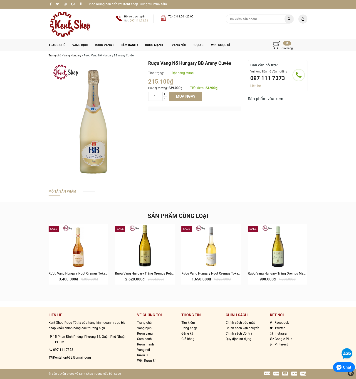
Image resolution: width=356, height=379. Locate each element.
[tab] (62, 191)
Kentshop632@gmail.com (72, 357)
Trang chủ (57, 45)
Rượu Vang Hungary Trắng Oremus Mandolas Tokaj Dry (288, 273)
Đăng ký (187, 333)
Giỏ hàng (187, 339)
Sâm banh (129, 45)
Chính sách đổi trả (239, 333)
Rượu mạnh (155, 45)
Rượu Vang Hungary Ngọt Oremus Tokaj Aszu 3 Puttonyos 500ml (228, 273)
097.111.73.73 (139, 20)
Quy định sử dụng (238, 339)
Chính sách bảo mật (240, 322)
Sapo (117, 373)
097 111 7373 (267, 78)
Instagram (279, 333)
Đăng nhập (189, 328)
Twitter (277, 328)
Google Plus (281, 339)
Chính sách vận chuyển (242, 328)
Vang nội (179, 45)
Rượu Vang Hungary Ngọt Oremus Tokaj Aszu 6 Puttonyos (90, 273)
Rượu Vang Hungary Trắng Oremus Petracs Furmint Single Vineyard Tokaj (168, 273)
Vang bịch (80, 45)
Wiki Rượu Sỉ (220, 45)
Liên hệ (255, 86)
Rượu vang (104, 45)
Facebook (279, 322)
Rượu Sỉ (198, 45)
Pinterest (279, 344)
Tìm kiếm (188, 322)
